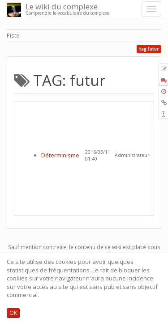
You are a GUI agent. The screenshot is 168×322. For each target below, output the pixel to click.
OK (13, 313)
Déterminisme (60, 155)
